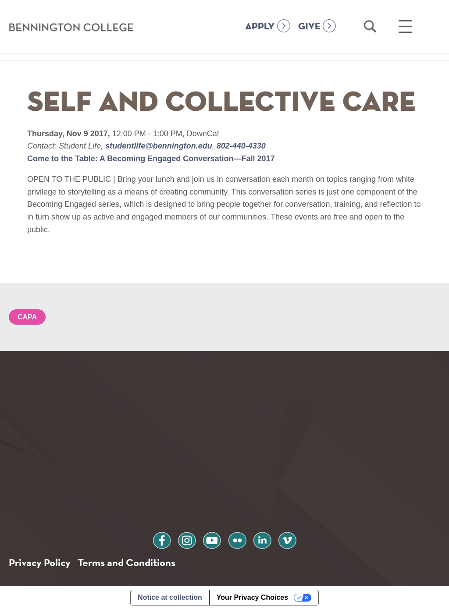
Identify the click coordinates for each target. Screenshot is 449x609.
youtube (211, 539)
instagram (186, 539)
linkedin (262, 539)
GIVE (309, 27)
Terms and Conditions (126, 562)
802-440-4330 (240, 146)
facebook (161, 539)
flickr (237, 539)
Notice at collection (170, 597)
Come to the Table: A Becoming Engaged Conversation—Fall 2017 (150, 158)
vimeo (287, 539)
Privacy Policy (40, 562)
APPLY (260, 27)
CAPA (27, 317)
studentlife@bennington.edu (158, 146)
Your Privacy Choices (252, 597)
